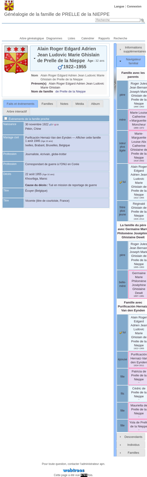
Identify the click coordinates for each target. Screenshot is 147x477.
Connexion (134, 6)
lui (122, 182)
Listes (71, 38)
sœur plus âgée (122, 147)
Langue (119, 6)
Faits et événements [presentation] (20, 104)
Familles (133, 452)
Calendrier (87, 38)
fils (122, 393)
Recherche (120, 38)
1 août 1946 (32, 141)
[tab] (68, 58)
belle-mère (122, 284)
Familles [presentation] (47, 104)
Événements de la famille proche (26, 119)
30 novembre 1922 (36, 124)
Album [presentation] (95, 104)
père (122, 94)
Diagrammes (54, 38)
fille (122, 376)
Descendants (133, 437)
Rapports (104, 38)
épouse (122, 359)
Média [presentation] (79, 104)
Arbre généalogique (32, 38)
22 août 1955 (33, 174)
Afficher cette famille (88, 137)
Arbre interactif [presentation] (17, 111)
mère (122, 119)
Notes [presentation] (64, 104)
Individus (133, 444)
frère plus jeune (122, 211)
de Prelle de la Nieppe (70, 91)
